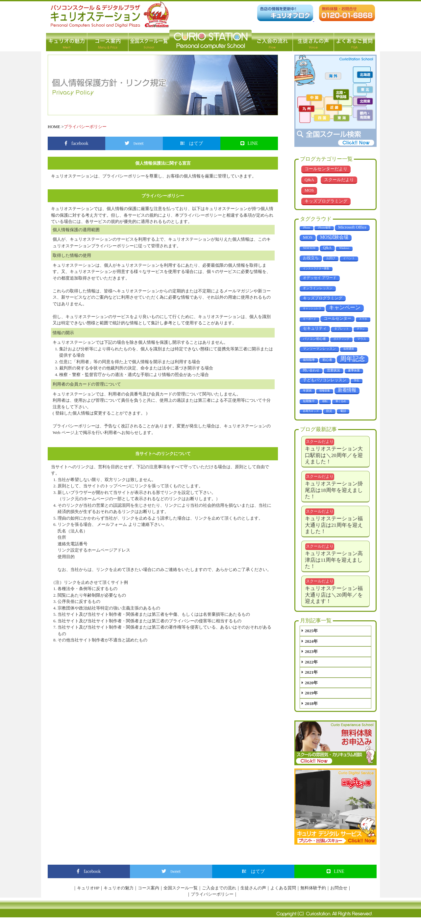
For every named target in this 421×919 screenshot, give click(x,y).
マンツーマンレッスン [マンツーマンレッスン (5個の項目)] (319, 348)
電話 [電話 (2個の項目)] (343, 411)
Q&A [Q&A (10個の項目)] (327, 248)
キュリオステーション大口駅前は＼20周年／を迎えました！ (334, 455)
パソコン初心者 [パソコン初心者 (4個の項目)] (314, 338)
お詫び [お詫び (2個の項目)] (330, 258)
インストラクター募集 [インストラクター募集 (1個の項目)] (316, 268)
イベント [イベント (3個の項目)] (349, 258)
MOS (309, 190)
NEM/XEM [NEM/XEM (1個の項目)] (309, 248)
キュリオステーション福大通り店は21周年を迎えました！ (334, 525)
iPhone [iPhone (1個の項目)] (306, 227)
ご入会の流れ (272, 40)
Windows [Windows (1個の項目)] (344, 248)
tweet (134, 143)
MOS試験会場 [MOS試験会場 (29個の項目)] (334, 237)
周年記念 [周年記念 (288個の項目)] (352, 358)
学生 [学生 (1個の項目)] (356, 380)
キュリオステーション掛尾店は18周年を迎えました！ (334, 490)
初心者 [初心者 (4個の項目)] (327, 360)
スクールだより (339, 179)
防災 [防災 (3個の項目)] (329, 411)
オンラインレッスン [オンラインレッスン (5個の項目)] (318, 288)
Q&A (309, 179)
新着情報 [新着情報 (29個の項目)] (347, 390)
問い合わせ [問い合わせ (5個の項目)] (311, 370)
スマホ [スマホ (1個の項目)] (363, 318)
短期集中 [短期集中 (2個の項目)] (309, 401)
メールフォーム (112, 524)
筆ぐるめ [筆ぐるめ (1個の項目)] (340, 401)
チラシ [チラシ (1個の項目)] (361, 328)
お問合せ (338, 887)
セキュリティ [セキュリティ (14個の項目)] (315, 328)
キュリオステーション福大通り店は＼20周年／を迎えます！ (334, 594)
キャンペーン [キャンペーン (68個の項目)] (344, 307)
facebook (76, 143)
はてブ (191, 143)
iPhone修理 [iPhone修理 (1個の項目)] (324, 227)
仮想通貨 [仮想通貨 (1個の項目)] (348, 348)
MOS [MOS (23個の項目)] (307, 237)
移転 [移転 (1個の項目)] (325, 401)
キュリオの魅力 (66, 40)
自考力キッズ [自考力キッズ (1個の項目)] (311, 411)
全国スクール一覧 (148, 40)
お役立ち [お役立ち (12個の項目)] (311, 258)
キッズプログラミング (326, 201)
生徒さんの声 (313, 40)
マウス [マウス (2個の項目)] (361, 338)
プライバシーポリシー (212, 894)
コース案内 (107, 40)
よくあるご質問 (354, 40)
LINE (249, 143)
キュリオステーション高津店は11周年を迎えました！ (334, 560)
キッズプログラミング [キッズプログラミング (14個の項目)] (322, 298)
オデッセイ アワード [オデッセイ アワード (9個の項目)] (319, 278)
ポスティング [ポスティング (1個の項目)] (341, 339)
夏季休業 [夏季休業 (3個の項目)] (354, 370)
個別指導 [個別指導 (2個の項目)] (309, 360)
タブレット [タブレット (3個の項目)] (341, 328)
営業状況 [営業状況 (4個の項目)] (333, 370)
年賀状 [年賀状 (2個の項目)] (307, 390)
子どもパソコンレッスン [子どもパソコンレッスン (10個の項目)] (324, 380)
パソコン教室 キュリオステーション (210, 40)
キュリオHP (88, 887)
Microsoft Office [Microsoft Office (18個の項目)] (352, 227)
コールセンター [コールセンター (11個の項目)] (337, 318)
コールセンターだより (326, 168)
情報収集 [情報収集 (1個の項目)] (324, 390)
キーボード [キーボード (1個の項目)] (309, 318)
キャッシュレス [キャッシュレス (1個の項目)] (312, 308)
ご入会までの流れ (219, 887)
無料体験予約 (313, 887)
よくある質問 (283, 887)
